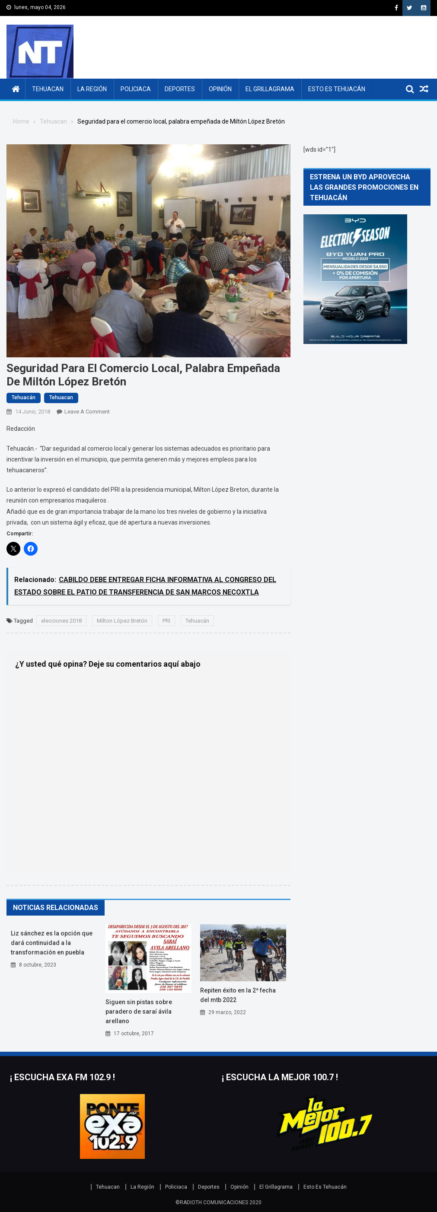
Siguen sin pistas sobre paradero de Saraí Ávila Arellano (138, 1011)
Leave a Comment (87, 411)
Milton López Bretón (122, 620)
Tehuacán (23, 397)
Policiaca (136, 89)
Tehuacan (48, 89)
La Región (92, 89)
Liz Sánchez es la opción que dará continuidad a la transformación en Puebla (52, 943)
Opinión (220, 89)
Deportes (180, 89)
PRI (166, 620)
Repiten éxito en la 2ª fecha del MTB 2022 (238, 995)
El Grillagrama (270, 89)
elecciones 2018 (61, 620)
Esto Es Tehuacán (336, 89)
